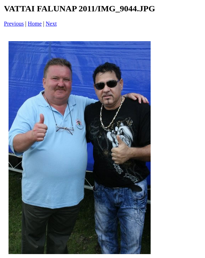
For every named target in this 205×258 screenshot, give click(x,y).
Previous (14, 24)
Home (35, 24)
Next (51, 24)
